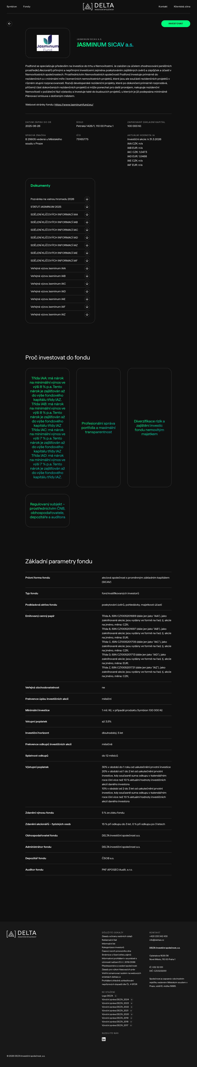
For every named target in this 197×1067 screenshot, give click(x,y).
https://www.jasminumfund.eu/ (73, 104)
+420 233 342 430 (158, 936)
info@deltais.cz (156, 940)
